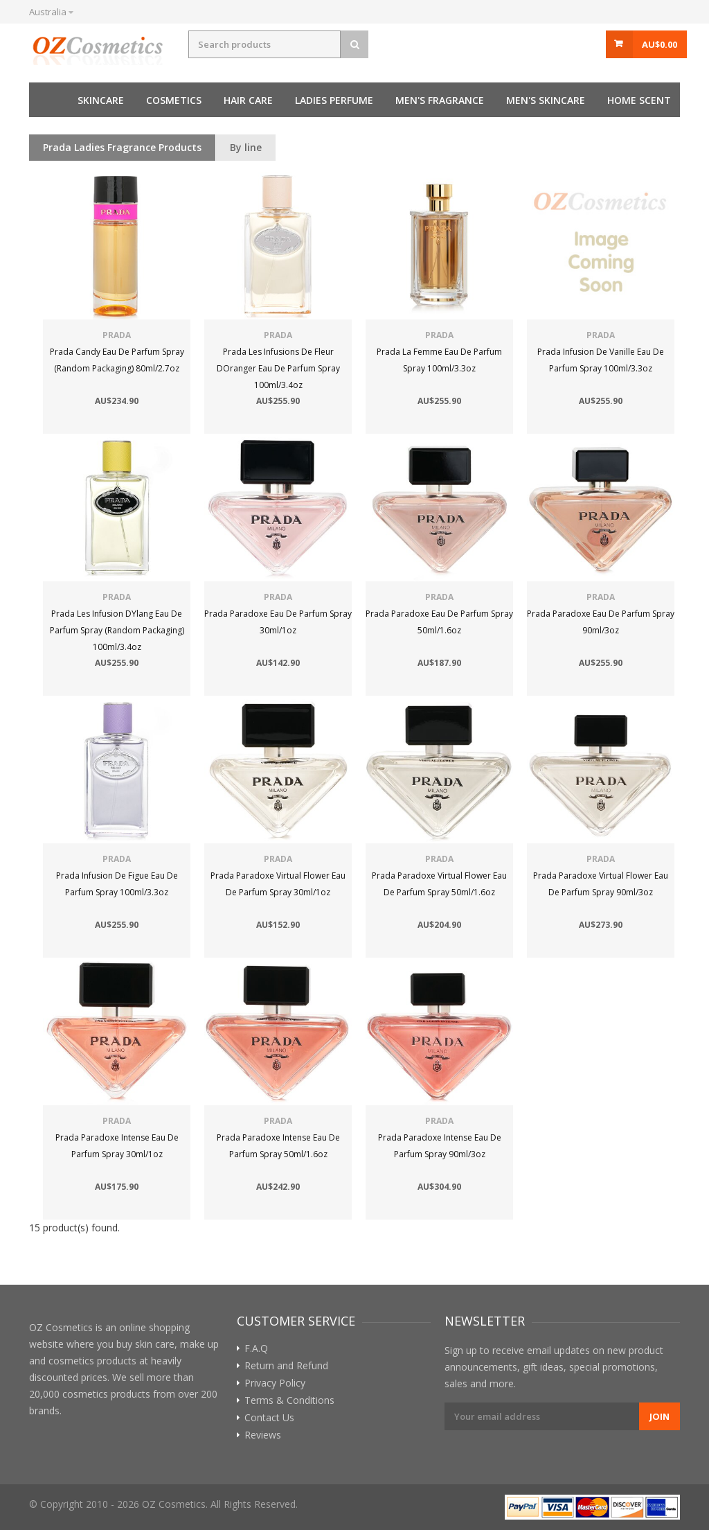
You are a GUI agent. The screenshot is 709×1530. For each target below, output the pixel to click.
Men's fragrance (439, 100)
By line (246, 147)
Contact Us (269, 1418)
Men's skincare (545, 100)
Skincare (101, 100)
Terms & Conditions (289, 1400)
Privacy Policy (274, 1383)
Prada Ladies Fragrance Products (122, 147)
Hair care (248, 100)
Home (46, 99)
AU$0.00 (659, 44)
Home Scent (639, 100)
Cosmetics (173, 100)
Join (659, 1416)
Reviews (262, 1435)
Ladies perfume (334, 100)
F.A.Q (256, 1348)
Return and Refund (286, 1366)
